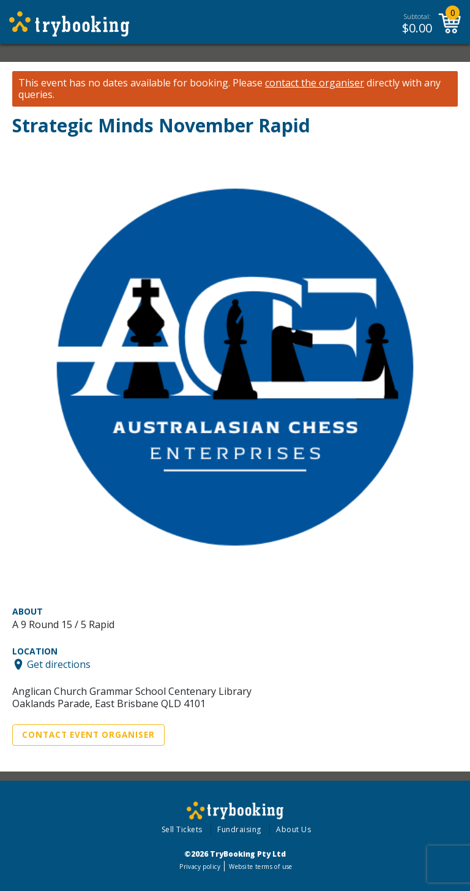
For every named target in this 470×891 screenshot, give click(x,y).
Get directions (59, 664)
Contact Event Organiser (88, 734)
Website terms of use (260, 866)
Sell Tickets (182, 829)
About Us (293, 829)
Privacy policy (199, 866)
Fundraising (239, 829)
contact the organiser (314, 83)
